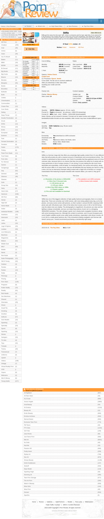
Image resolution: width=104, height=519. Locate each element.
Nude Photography (7, 258)
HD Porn (81, 47)
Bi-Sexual (4, 68)
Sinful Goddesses (29, 463)
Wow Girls (27, 486)
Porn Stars (4, 282)
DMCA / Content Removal (71, 505)
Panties (3, 267)
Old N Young (5, 261)
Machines (4, 235)
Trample (3, 346)
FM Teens (27, 425)
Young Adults (5, 381)
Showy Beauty (28, 460)
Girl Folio (27, 431)
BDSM (3, 65)
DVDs (3, 124)
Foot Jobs (4, 159)
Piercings (4, 276)
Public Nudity (5, 287)
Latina (3, 223)
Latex (3, 220)
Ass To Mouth (5, 57)
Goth (2, 182)
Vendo (59, 78)
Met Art (26, 439)
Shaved (3, 299)
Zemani (26, 492)
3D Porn (4, 42)
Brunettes (4, 89)
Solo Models (5, 320)
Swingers (4, 337)
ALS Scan (27, 398)
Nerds (3, 252)
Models (70, 502)
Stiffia (66, 33)
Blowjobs (4, 83)
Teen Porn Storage (30, 477)
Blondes (3, 80)
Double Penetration (7, 118)
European (4, 132)
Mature (3, 241)
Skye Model (28, 469)
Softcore (4, 317)
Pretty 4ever (28, 451)
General (3, 173)
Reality (3, 290)
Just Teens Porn (29, 437)
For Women (5, 162)
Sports (3, 328)
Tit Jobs (3, 340)
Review (41, 502)
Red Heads (4, 293)
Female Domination (7, 141)
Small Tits (4, 308)
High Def (4, 203)
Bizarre (3, 77)
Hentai (3, 200)
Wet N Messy (5, 378)
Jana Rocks (28, 434)
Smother (4, 314)
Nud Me (26, 445)
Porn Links (78, 502)
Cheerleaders (5, 100)
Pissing (3, 279)
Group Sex (4, 185)
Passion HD (28, 448)
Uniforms (4, 355)
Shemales (4, 302)
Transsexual (5, 352)
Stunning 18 (28, 474)
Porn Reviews (11, 26)
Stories (3, 334)
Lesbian (3, 229)
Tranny (3, 349)
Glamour (4, 176)
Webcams (4, 375)
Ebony (3, 127)
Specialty (4, 325)
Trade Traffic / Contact (53, 505)
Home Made (5, 206)
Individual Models (6, 211)
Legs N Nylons (6, 226)
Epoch (54, 78)
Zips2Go (26, 495)
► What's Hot (40, 26)
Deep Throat (5, 115)
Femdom (4, 144)
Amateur (4, 45)
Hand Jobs (4, 191)
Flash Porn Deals (6, 153)
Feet (2, 138)
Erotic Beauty (28, 413)
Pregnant (4, 285)
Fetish (65, 47)
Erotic (3, 130)
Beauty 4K (27, 410)
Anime (3, 51)
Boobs (3, 86)
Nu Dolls (26, 442)
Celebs (3, 97)
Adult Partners (60, 502)
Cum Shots (4, 109)
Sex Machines (5, 296)
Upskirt (3, 358)
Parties (3, 270)
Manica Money (52, 94)
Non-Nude (4, 255)
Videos (3, 361)
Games (3, 165)
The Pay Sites (55, 228)
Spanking (4, 322)
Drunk (3, 121)
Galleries (49, 502)
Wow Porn (27, 489)
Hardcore (72, 47)
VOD (2, 369)
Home (3, 26)
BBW (3, 62)
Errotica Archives (29, 416)
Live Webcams (6, 232)
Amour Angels (28, 401)
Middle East (5, 244)
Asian (3, 54)
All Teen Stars (28, 396)
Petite (3, 273)
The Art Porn (28, 480)
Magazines (4, 238)
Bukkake (4, 92)
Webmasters (89, 502)
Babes (3, 59)
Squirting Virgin (29, 472)
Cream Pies (5, 106)
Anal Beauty (28, 404)
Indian (3, 208)
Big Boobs (4, 71)
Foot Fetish (4, 156)
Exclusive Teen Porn (30, 422)
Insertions (4, 214)
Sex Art (26, 457)
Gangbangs (5, 168)
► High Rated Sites (56, 26)
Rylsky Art (27, 454)
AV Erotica (27, 407)
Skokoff (26, 466)
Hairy (3, 188)
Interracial (4, 217)
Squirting (4, 331)
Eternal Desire (28, 419)
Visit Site (31, 49)
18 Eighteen (28, 393)
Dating (3, 112)
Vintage (3, 363)
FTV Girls (27, 428)
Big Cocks (4, 74)
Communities (5, 103)
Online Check (52, 74)
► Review (28, 26)
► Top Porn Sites (87, 26)
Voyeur (3, 372)
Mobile (3, 249)
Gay (2, 171)
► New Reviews (72, 26)
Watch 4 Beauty (29, 483)
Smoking (4, 311)
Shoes (3, 305)
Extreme (4, 135)
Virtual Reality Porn (7, 366)
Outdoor (3, 264)
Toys (2, 343)
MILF (3, 246)
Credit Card (46, 76)
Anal (2, 48)
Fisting (3, 150)
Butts (3, 95)
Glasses (3, 179)
